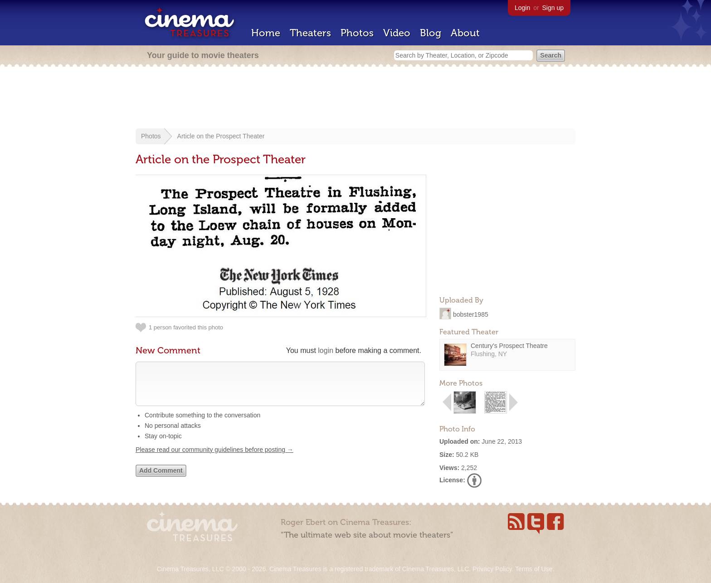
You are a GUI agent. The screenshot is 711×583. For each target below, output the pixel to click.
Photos (357, 33)
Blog (430, 33)
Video (396, 33)
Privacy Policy (491, 569)
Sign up (553, 7)
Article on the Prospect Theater (221, 136)
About (465, 33)
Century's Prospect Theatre (509, 345)
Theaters (310, 33)
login (325, 350)
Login (522, 7)
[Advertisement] (355, 98)
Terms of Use (533, 569)
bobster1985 (470, 314)
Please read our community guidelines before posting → (214, 458)
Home (265, 33)
